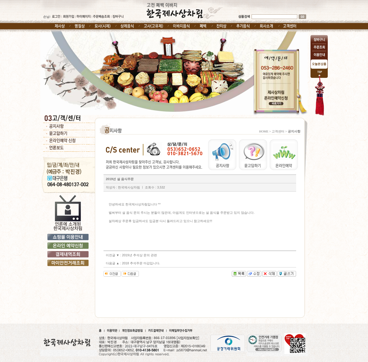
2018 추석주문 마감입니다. (141, 263)
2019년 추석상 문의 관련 (139, 255)
